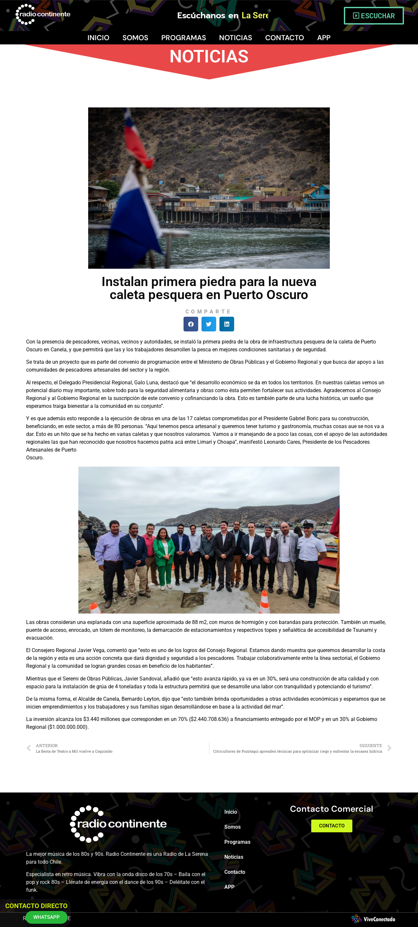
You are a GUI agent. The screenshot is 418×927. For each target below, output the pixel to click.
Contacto (284, 37)
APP (323, 37)
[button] (191, 324)
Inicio (98, 37)
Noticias (235, 37)
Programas (183, 37)
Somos (135, 37)
